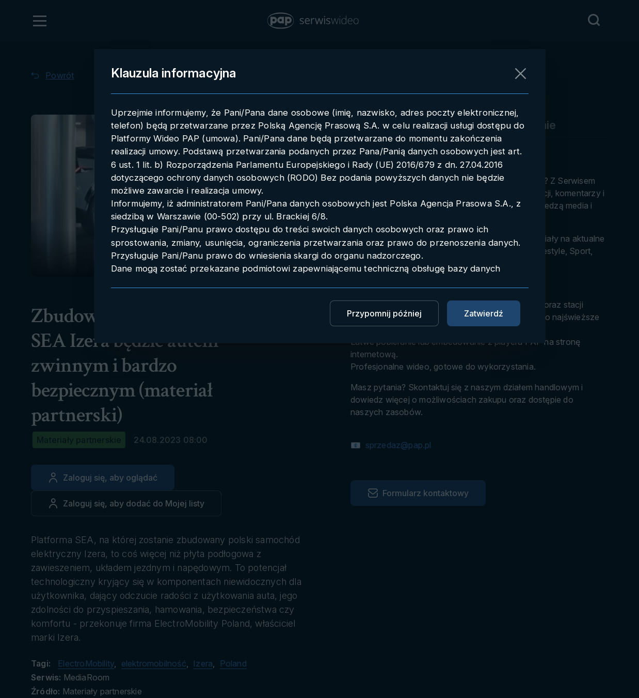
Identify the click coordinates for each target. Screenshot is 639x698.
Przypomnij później (384, 313)
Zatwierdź (483, 313)
